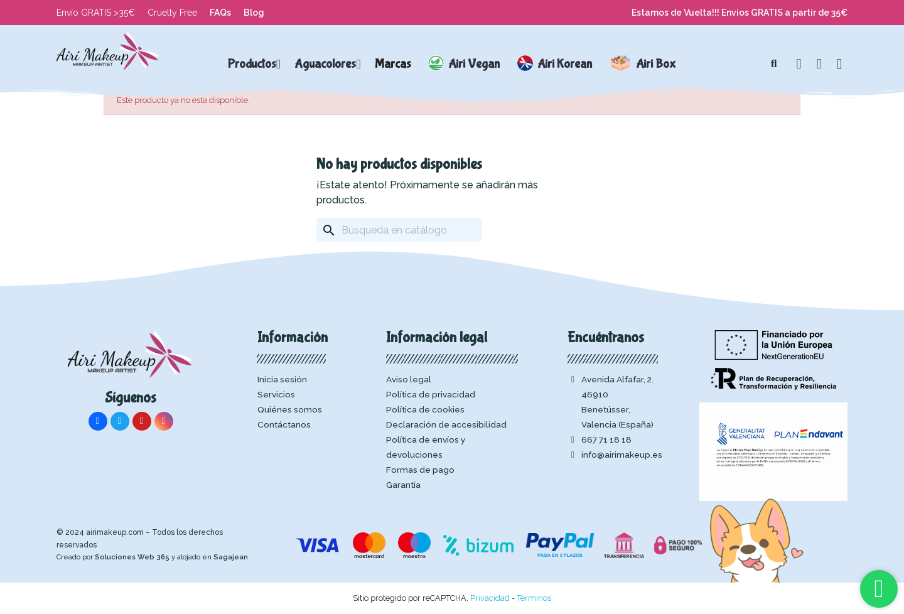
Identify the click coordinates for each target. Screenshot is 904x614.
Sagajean (230, 557)
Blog (254, 13)
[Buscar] (399, 230)
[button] (774, 64)
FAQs (220, 13)
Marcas (393, 64)
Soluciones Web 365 (132, 557)
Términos (534, 598)
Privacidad (490, 598)
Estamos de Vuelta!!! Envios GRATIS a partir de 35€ (740, 13)
